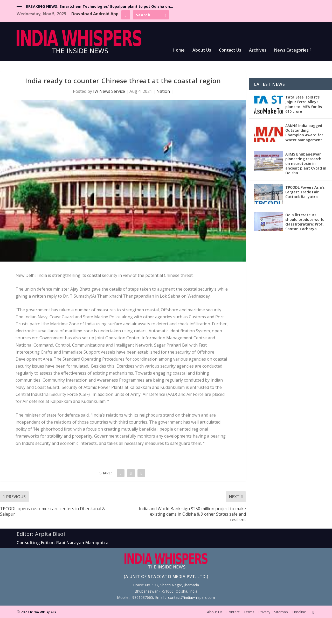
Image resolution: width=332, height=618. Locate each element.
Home (179, 50)
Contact (233, 611)
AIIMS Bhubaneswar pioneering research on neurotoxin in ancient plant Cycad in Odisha (305, 163)
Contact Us (230, 50)
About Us (201, 50)
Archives (257, 50)
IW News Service (109, 91)
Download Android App (95, 14)
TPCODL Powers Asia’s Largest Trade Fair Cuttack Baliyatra (304, 192)
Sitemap (281, 611)
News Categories (291, 50)
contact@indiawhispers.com (191, 597)
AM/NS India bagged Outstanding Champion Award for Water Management (304, 132)
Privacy (264, 611)
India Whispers (43, 612)
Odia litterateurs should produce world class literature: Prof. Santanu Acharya (304, 221)
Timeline (299, 611)
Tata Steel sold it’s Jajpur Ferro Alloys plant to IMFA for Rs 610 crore (303, 104)
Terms (249, 611)
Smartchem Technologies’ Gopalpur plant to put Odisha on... (116, 6)
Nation (163, 91)
